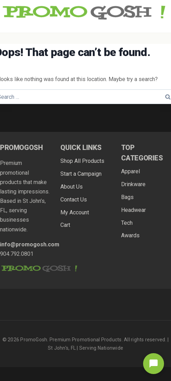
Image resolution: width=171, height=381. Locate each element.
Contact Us (73, 199)
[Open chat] (153, 363)
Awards (130, 235)
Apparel (130, 171)
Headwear (133, 210)
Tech (127, 223)
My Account (74, 212)
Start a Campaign (81, 173)
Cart (65, 225)
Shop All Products (82, 161)
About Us (71, 186)
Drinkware (133, 184)
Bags (127, 197)
